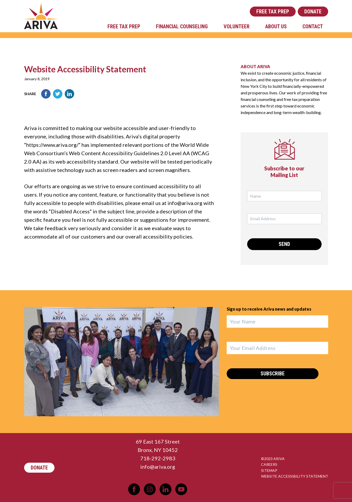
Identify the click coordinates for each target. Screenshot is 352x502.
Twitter (57, 94)
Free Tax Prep (272, 11)
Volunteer (237, 26)
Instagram (150, 489)
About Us (276, 26)
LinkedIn (69, 94)
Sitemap (269, 470)
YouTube (181, 489)
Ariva (41, 16)
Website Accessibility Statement (294, 476)
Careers (269, 464)
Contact (312, 26)
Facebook (46, 94)
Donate (313, 11)
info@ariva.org (157, 466)
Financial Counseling (182, 26)
